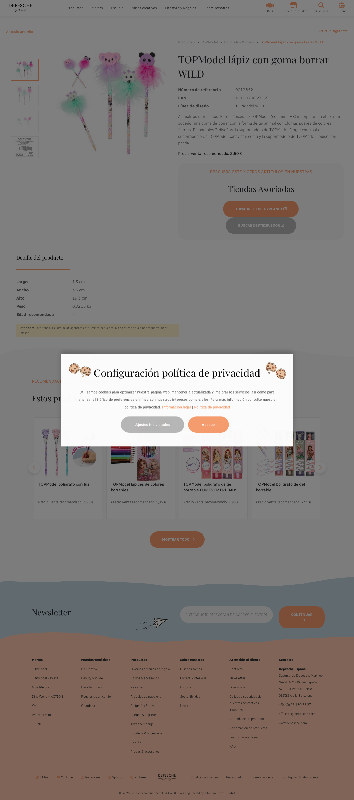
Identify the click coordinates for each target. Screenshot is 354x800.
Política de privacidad (212, 407)
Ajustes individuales (152, 425)
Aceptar (208, 425)
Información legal (176, 407)
